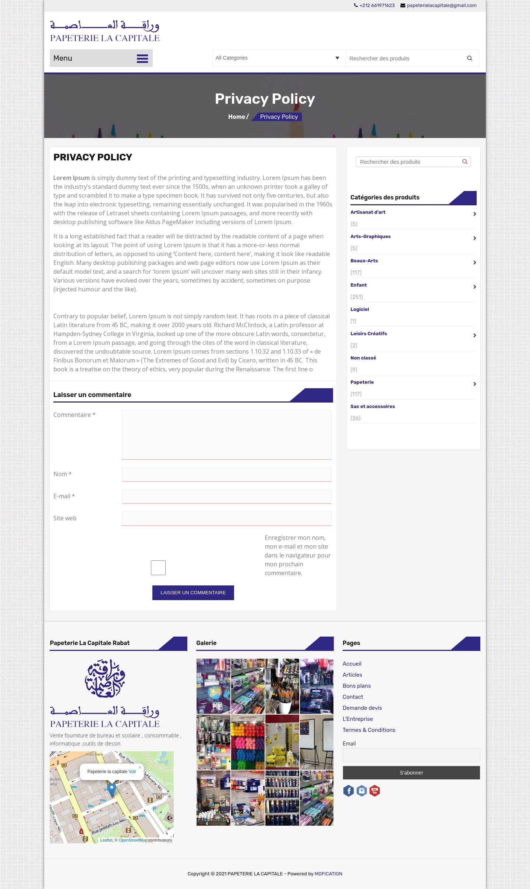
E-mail (64, 496)
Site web (65, 518)
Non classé (363, 358)
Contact (353, 697)
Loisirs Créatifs (413, 333)
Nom (62, 474)
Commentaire (74, 415)
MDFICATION (329, 873)
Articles (352, 675)
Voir (133, 771)
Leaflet (106, 840)
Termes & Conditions (369, 730)
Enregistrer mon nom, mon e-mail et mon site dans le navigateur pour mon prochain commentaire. (298, 555)
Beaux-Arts (413, 260)
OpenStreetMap (133, 840)
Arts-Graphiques (413, 236)
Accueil (352, 663)
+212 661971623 (374, 5)
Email (349, 744)
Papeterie (413, 381)
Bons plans (357, 686)
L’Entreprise (358, 719)
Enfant (413, 284)
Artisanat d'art (413, 211)
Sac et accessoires (372, 406)
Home (236, 116)
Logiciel (359, 309)
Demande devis (362, 708)
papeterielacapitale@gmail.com (438, 5)
